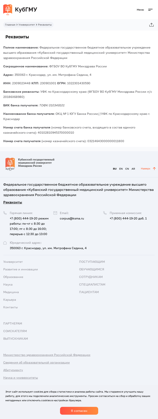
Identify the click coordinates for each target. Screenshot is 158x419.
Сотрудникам (91, 277)
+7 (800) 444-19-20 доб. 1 (128, 218)
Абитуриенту (13, 370)
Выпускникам (15, 338)
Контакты (10, 307)
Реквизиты (12, 202)
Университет (26, 24)
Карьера (9, 299)
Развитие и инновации (20, 269)
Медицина (11, 292)
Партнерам (12, 323)
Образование (13, 277)
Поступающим (92, 261)
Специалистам (92, 284)
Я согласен (79, 411)
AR (133, 168)
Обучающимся (91, 269)
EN (121, 168)
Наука (8, 284)
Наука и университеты (20, 377)
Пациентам (89, 292)
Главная (10, 24)
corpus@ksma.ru (72, 218)
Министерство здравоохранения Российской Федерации (46, 355)
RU (115, 168)
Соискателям (15, 331)
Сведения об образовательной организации (36, 362)
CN (127, 168)
